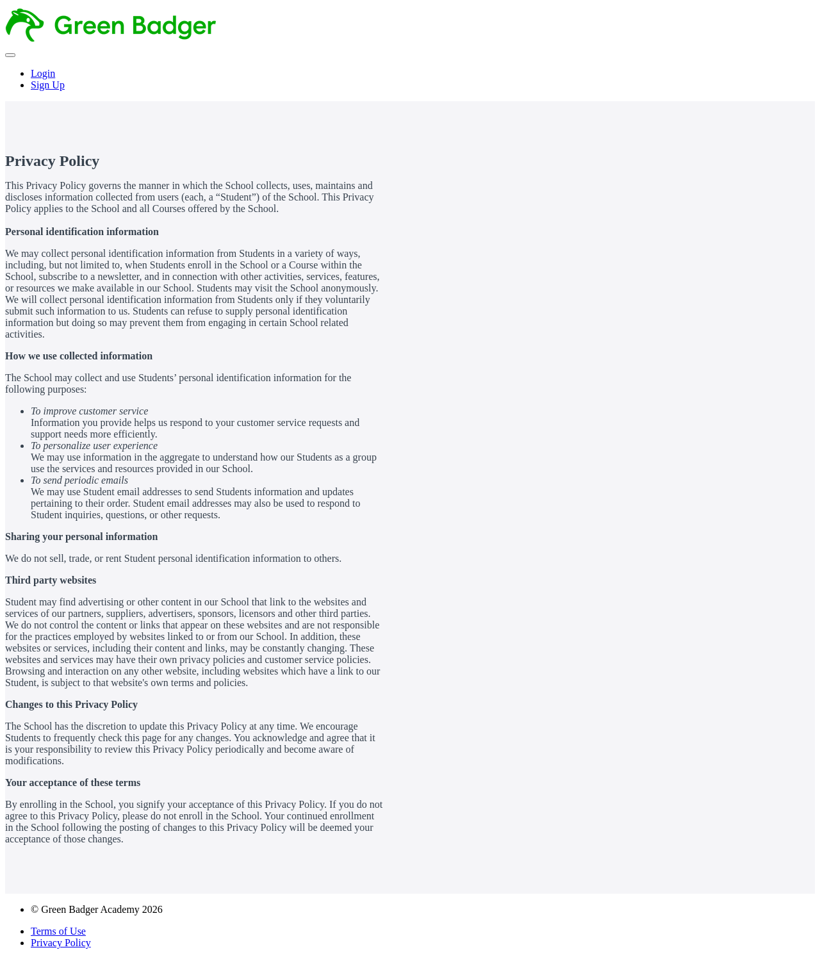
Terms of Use (58, 931)
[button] (10, 55)
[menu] (410, 79)
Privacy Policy (61, 942)
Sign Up (48, 84)
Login (43, 73)
